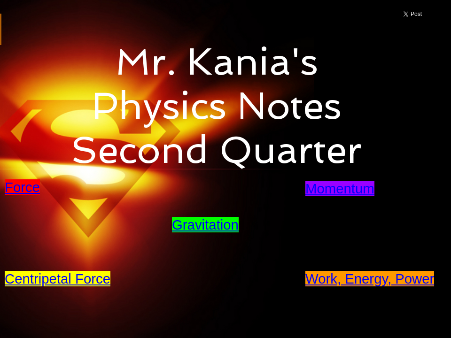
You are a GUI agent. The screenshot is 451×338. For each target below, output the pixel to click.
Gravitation (205, 224)
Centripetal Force (57, 278)
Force (22, 187)
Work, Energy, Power (369, 278)
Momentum (339, 188)
